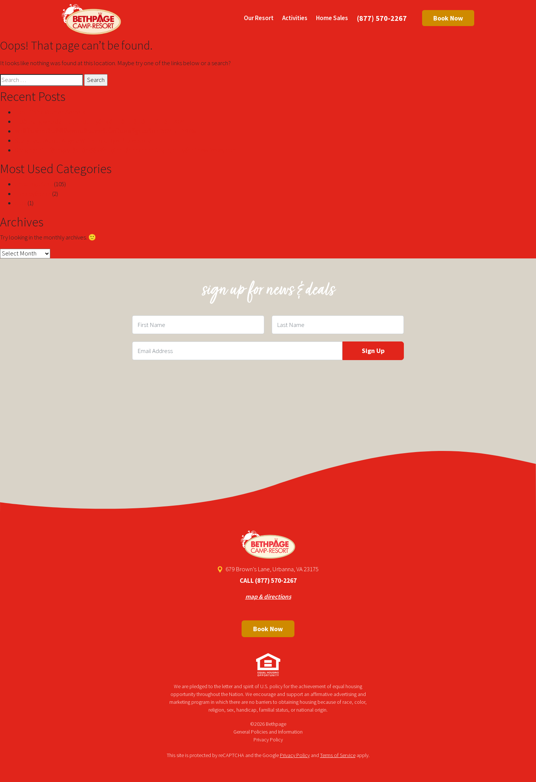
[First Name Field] (198, 324)
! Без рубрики (33, 194)
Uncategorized (34, 184)
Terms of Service (337, 755)
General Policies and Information (268, 731)
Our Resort (259, 18)
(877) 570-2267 (382, 18)
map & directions (268, 596)
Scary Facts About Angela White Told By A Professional (84, 140)
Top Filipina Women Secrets (50, 112)
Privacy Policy (268, 739)
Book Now (448, 18)
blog (20, 203)
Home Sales (332, 18)
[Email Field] (237, 350)
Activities (294, 18)
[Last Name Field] (338, 324)
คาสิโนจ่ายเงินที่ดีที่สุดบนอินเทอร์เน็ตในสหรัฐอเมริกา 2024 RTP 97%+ (107, 131)
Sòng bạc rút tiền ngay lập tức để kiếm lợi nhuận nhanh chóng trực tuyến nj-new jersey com (126, 150)
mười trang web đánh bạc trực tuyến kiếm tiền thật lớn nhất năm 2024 (100, 121)
